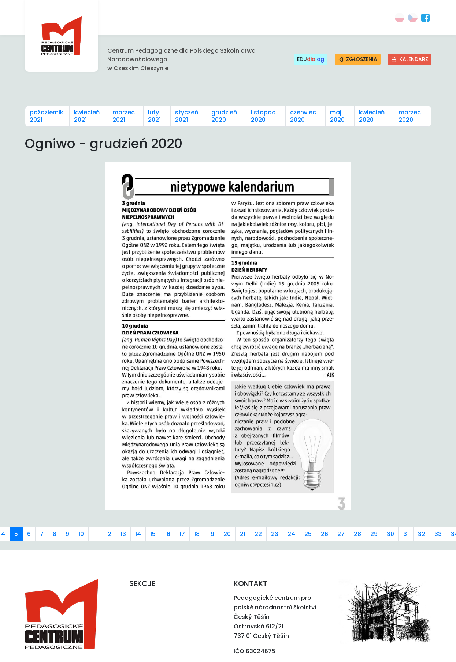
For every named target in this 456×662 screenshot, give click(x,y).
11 (95, 534)
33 (438, 534)
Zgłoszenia (357, 59)
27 (341, 534)
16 (167, 534)
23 (274, 534)
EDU (310, 59)
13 (123, 534)
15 (153, 534)
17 (182, 534)
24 (291, 534)
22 (258, 534)
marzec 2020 (409, 116)
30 (390, 534)
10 (81, 534)
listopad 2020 (263, 116)
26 (324, 534)
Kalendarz (409, 59)
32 (421, 534)
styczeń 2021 (186, 116)
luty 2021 (154, 116)
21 (242, 534)
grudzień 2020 (224, 116)
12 (108, 534)
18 (197, 534)
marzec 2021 (123, 116)
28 (357, 534)
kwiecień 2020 (372, 116)
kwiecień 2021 (87, 116)
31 (406, 534)
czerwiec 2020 (303, 116)
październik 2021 (46, 116)
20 (227, 534)
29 (374, 534)
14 (138, 534)
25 (308, 534)
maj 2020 (337, 116)
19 (211, 534)
